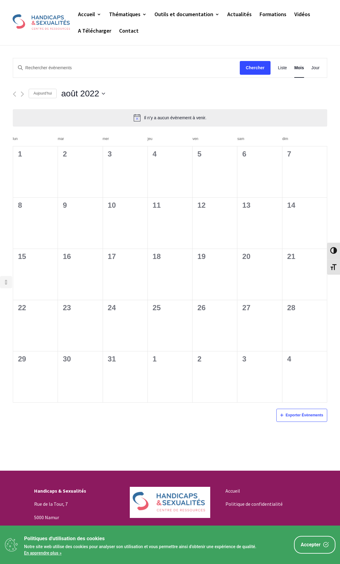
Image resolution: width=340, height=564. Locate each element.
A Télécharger (94, 31)
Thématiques (124, 15)
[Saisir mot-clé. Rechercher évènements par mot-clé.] (126, 67)
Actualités (239, 15)
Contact (129, 31)
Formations (273, 15)
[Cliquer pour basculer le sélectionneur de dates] (83, 94)
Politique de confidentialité (254, 504)
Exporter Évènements (301, 415)
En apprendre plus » (43, 553)
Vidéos (302, 15)
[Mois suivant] (22, 94)
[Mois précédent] (14, 94)
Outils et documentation (183, 15)
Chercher (255, 67)
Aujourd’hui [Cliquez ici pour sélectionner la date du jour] (43, 93)
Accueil (86, 15)
